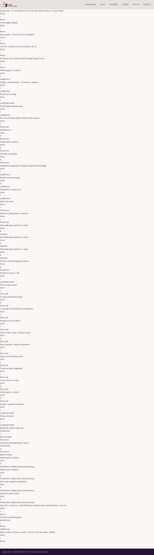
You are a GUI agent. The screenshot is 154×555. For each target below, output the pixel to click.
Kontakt (146, 4)
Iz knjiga (125, 4)
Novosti (136, 4)
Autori (102, 4)
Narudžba (113, 4)
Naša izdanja (90, 4)
